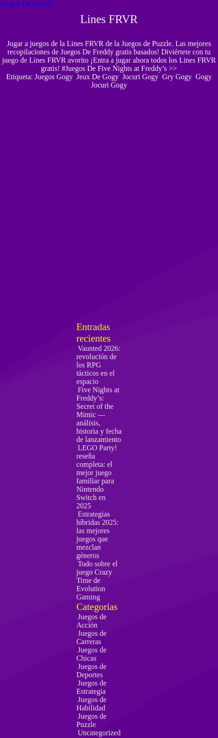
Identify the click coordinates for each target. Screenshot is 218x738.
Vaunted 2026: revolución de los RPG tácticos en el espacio (98, 364)
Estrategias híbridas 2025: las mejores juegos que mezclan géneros (97, 534)
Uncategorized (99, 733)
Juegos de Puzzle (91, 720)
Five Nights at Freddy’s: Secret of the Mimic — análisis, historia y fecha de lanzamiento (99, 414)
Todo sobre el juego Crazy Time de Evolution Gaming (97, 580)
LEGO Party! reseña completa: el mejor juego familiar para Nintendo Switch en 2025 (96, 477)
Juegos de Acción (91, 621)
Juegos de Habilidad (91, 704)
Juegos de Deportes (91, 670)
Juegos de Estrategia (91, 687)
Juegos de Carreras (91, 637)
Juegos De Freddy (26, 4)
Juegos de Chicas (91, 654)
